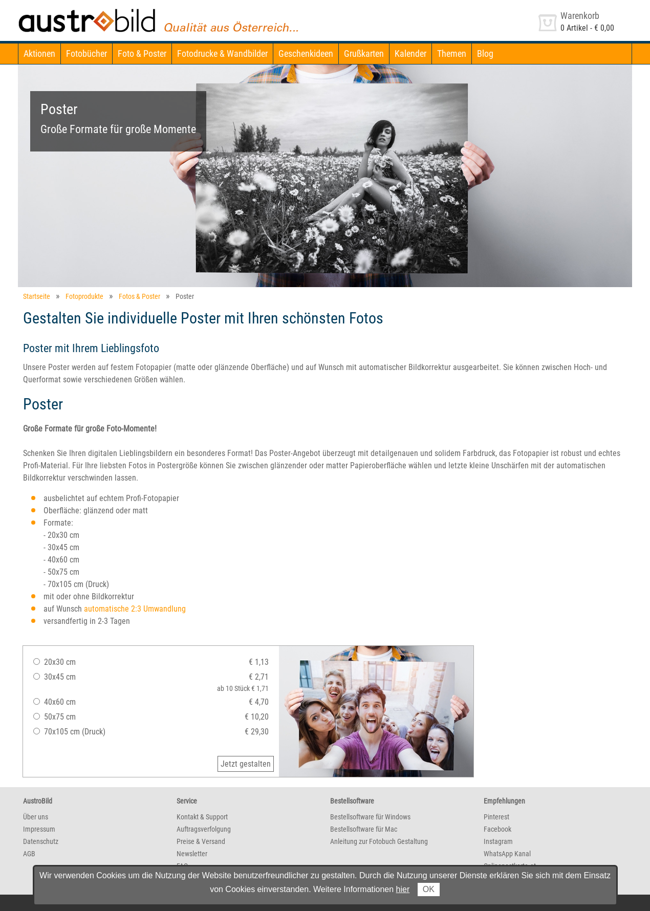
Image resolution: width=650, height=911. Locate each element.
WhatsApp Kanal (507, 854)
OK (429, 889)
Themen (451, 53)
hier (403, 889)
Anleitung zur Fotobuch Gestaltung (379, 841)
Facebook (497, 829)
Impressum (39, 829)
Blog (485, 53)
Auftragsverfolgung (204, 829)
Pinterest (496, 817)
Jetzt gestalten (246, 764)
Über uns (35, 817)
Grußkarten (364, 53)
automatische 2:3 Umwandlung (135, 609)
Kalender (410, 53)
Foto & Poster (142, 53)
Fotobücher (86, 53)
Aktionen (39, 53)
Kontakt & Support (202, 817)
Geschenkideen (305, 53)
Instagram (498, 841)
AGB (29, 854)
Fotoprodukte (84, 296)
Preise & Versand (201, 841)
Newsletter (192, 854)
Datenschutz (40, 841)
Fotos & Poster (139, 296)
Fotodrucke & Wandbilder (222, 53)
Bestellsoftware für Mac (363, 829)
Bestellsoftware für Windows (370, 817)
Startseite (36, 296)
